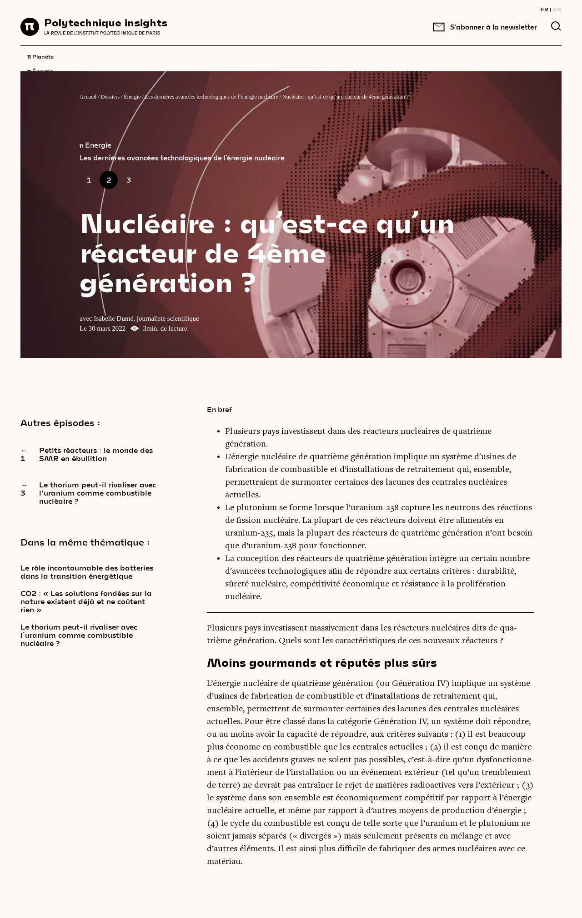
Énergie (40, 70)
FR (544, 9)
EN (557, 9)
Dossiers (110, 97)
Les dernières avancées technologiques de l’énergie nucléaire (211, 97)
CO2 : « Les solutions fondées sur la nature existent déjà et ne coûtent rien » (86, 601)
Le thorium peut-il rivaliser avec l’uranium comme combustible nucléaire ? (78, 635)
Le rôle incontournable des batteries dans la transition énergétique (86, 572)
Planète (40, 56)
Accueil (88, 97)
